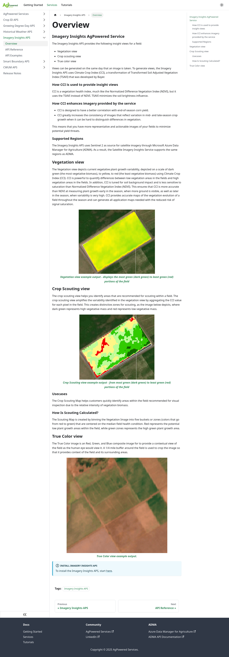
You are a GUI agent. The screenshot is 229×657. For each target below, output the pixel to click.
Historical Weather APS (17, 32)
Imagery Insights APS (16, 37)
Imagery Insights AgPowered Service (204, 18)
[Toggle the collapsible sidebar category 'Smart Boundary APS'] (44, 61)
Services (52, 5)
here (109, 571)
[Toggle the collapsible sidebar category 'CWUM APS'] (44, 67)
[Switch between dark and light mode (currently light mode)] (221, 5)
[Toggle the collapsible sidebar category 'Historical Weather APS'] (44, 31)
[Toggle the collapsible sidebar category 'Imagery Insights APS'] (44, 37)
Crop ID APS (10, 20)
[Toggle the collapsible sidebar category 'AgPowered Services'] (44, 14)
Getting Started (33, 5)
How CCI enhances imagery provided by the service (205, 35)
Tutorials (66, 5)
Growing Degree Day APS (19, 26)
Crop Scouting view (199, 51)
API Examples (13, 55)
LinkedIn (92, 637)
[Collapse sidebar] (24, 614)
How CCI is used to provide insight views (205, 27)
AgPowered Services (16, 14)
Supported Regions (201, 41)
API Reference (14, 49)
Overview (11, 43)
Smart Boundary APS (16, 61)
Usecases (196, 56)
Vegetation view (197, 46)
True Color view (197, 65)
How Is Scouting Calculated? (206, 60)
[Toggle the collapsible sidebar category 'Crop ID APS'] (44, 19)
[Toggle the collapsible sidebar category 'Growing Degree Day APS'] (44, 25)
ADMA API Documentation (166, 637)
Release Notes (12, 73)
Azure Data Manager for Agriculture (172, 631)
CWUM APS (10, 67)
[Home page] (55, 15)
